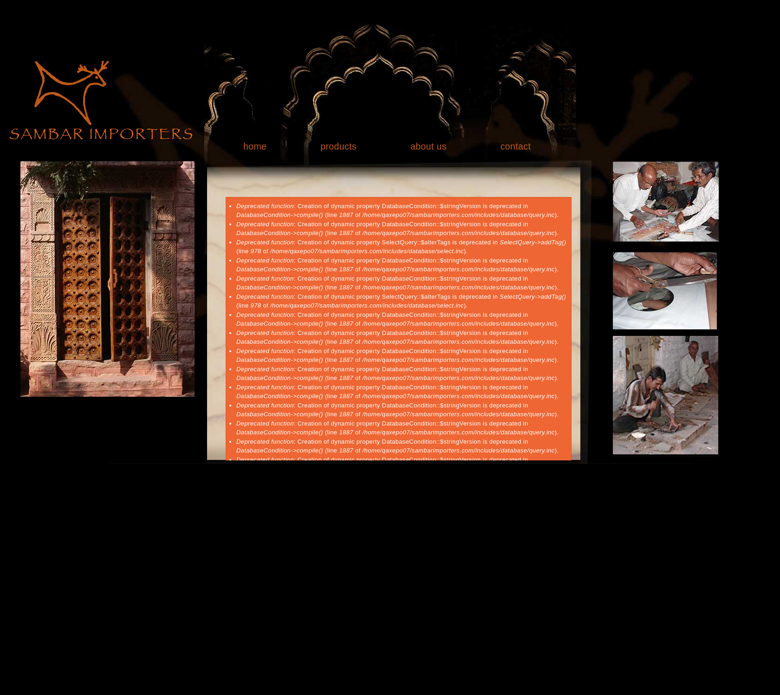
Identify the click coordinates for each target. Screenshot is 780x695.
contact (515, 146)
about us (428, 146)
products (338, 146)
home (254, 146)
